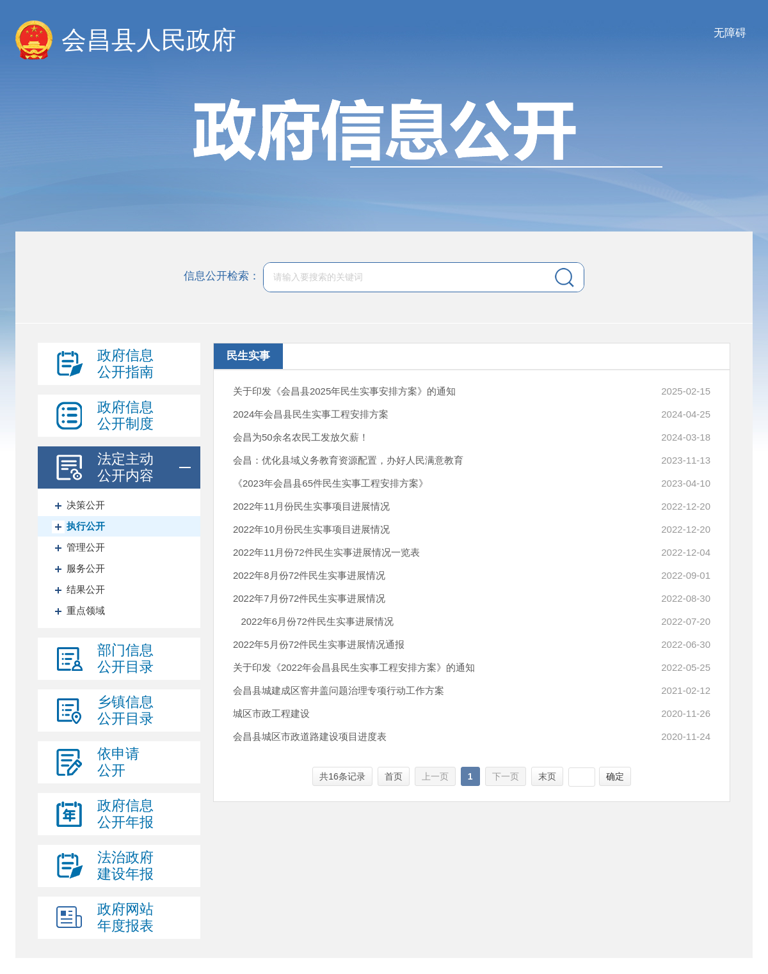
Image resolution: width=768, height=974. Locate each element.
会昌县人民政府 (148, 40)
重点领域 (86, 610)
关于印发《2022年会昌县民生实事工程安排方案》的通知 (354, 667)
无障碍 (730, 33)
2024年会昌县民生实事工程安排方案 (310, 414)
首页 (394, 776)
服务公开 (86, 568)
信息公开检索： (222, 277)
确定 (615, 776)
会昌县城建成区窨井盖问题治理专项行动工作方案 (338, 690)
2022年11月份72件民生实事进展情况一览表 (326, 552)
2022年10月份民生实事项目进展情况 (311, 529)
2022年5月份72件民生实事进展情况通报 (318, 644)
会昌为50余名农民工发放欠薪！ (301, 437)
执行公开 (86, 526)
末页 (547, 776)
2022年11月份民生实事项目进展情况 (311, 506)
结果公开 (86, 589)
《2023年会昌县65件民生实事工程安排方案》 (330, 483)
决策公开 (86, 504)
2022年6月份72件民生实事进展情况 (313, 621)
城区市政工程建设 (271, 713)
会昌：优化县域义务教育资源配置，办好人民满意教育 (348, 460)
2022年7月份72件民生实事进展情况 (309, 598)
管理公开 (86, 547)
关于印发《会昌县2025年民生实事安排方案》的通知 (344, 391)
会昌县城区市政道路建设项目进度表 (310, 736)
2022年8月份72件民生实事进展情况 (309, 575)
